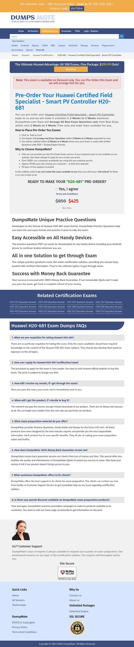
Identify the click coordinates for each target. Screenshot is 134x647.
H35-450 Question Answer (109, 306)
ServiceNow (17, 49)
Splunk (29, 49)
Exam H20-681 (96, 427)
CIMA (45, 45)
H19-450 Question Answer (51, 302)
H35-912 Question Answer (51, 311)
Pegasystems (108, 45)
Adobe (14, 45)
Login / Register (91, 31)
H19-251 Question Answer (23, 302)
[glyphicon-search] (121, 36)
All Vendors (33, 31)
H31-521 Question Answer (23, 306)
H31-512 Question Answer (109, 302)
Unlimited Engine (78, 611)
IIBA (53, 45)
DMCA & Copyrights (23, 622)
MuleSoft (73, 45)
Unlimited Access (50, 31)
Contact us (75, 595)
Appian (35, 45)
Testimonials (19, 604)
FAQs (77, 31)
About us (74, 600)
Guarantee (66, 31)
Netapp (84, 45)
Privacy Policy (20, 627)
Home (21, 31)
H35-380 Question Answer (80, 306)
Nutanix (95, 45)
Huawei (25, 55)
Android (25, 45)
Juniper (61, 45)
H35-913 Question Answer (80, 311)
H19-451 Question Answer (80, 302)
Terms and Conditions (67, 194)
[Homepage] (7, 31)
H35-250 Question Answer (51, 306)
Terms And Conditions (24, 631)
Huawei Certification (43, 55)
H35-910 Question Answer (23, 311)
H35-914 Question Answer (109, 311)
